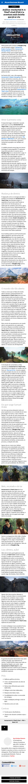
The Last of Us (11, 370)
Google (22, 766)
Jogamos (14, 6)
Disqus (14, 766)
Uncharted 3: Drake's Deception (10, 77)
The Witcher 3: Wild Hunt (13, 138)
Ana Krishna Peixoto (19, 738)
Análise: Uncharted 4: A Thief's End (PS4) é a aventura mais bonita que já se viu (14, 13)
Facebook (5, 766)
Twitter (12, 756)
